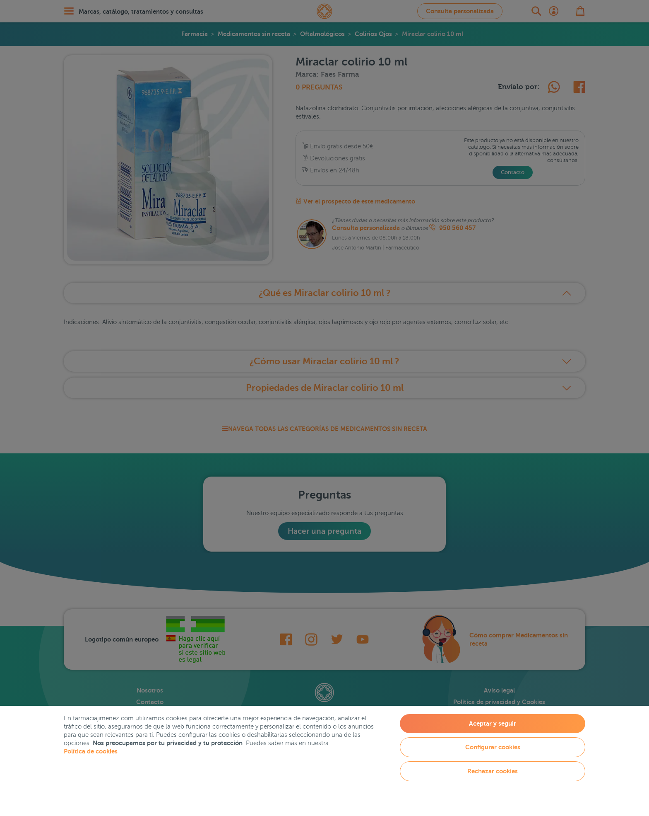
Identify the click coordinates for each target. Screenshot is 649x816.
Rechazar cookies (492, 771)
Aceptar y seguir (492, 723)
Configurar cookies (492, 747)
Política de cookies (91, 751)
